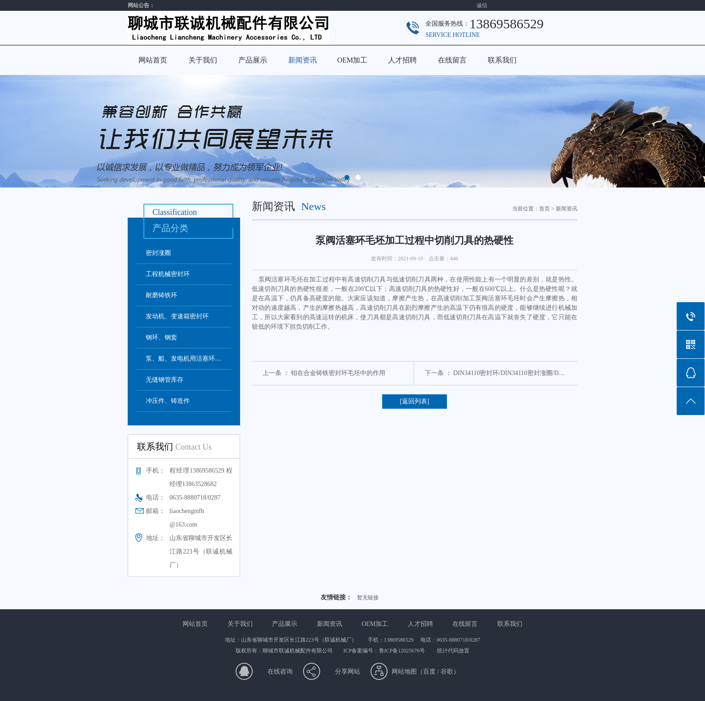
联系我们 (502, 60)
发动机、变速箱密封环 (177, 316)
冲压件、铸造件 (168, 400)
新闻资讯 (302, 60)
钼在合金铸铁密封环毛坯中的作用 (338, 373)
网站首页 (152, 60)
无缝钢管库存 (164, 379)
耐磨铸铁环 (161, 295)
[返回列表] (414, 401)
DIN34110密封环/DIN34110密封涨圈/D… (509, 373)
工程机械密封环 (168, 274)
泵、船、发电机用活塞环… (183, 358)
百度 (429, 671)
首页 (544, 208)
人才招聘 (402, 60)
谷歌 (447, 671)
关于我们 (202, 60)
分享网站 (347, 671)
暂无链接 (368, 597)
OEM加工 (352, 60)
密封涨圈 (158, 253)
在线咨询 (280, 671)
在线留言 (452, 60)
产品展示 (252, 60)
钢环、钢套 (161, 337)
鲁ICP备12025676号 (403, 650)
